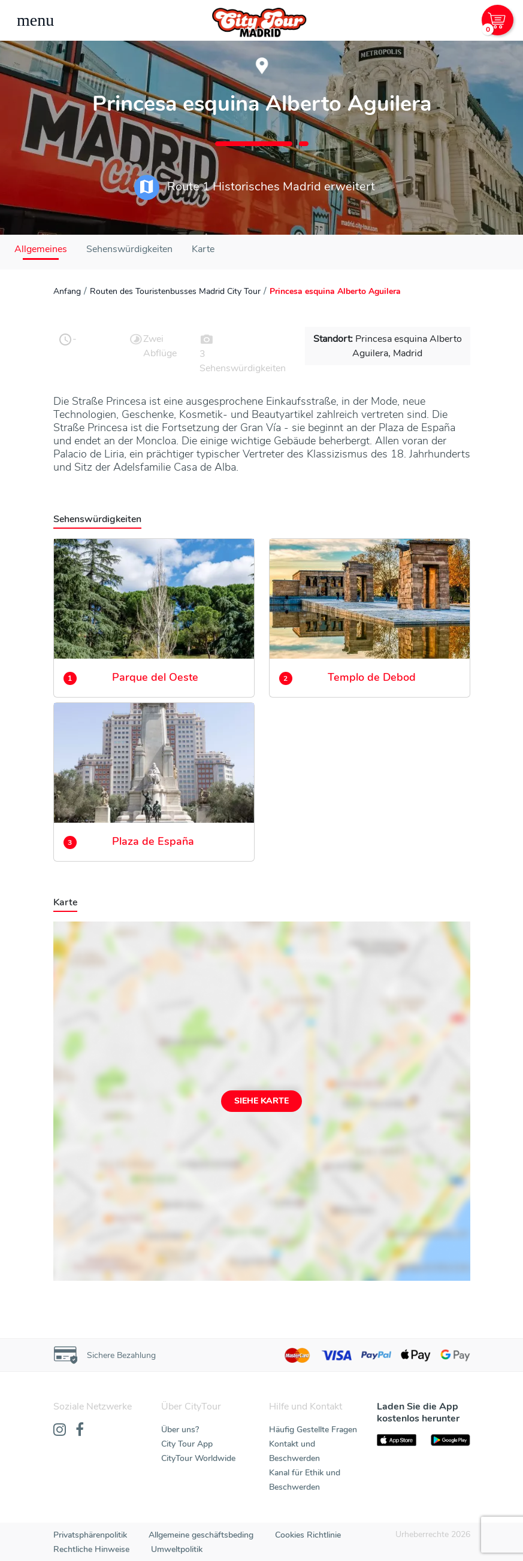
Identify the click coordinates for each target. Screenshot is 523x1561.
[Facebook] (79, 1430)
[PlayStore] (450, 1440)
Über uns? (180, 1429)
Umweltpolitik (176, 1549)
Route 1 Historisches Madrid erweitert (254, 187)
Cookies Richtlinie (308, 1535)
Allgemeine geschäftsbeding (201, 1535)
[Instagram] (59, 1430)
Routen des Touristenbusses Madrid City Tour (175, 291)
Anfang (67, 291)
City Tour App (187, 1444)
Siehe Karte (261, 1101)
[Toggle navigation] (35, 20)
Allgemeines (40, 249)
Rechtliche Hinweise (91, 1549)
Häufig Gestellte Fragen (313, 1429)
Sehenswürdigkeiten (129, 249)
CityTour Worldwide (198, 1458)
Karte (203, 249)
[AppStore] (396, 1440)
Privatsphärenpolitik (90, 1535)
